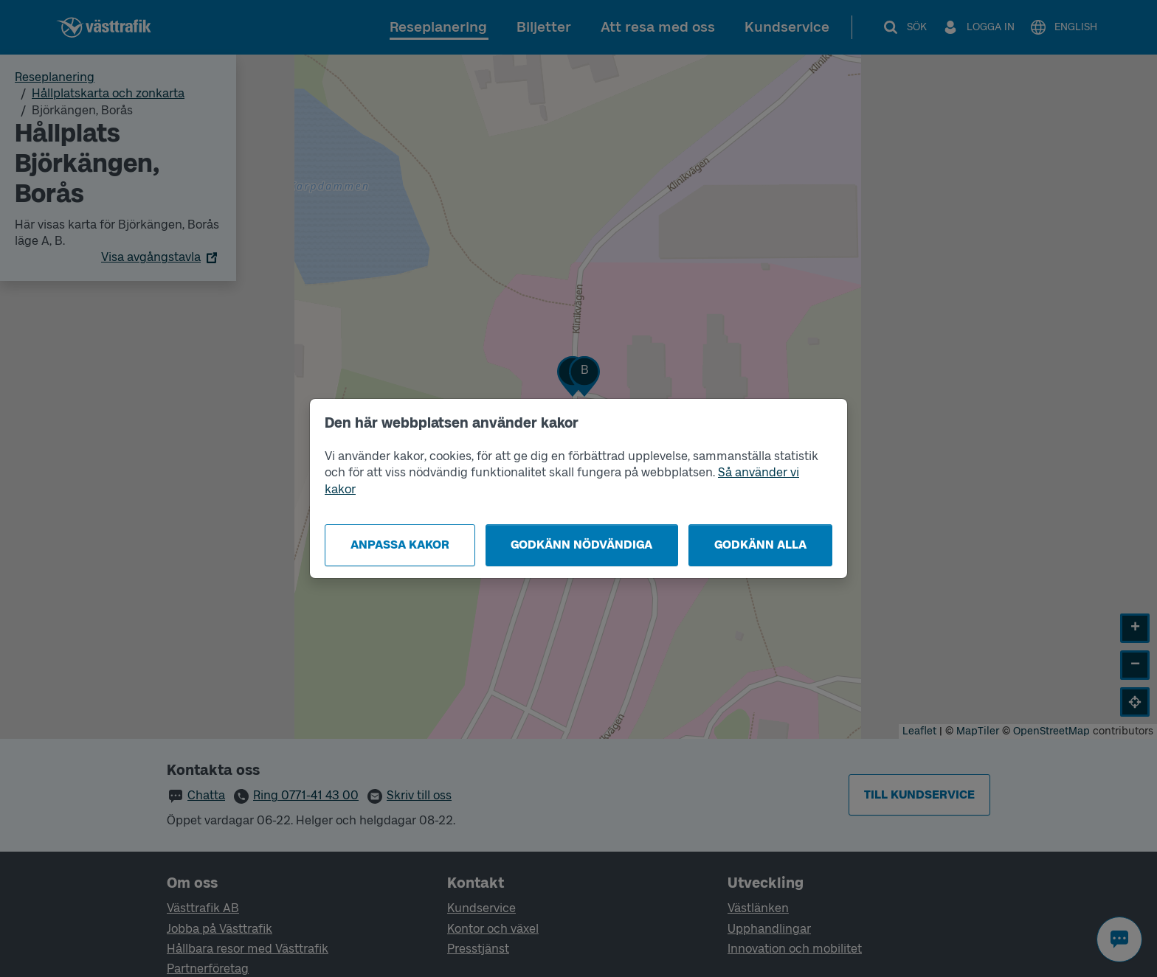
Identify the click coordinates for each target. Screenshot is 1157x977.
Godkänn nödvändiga (581, 545)
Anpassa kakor (399, 545)
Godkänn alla (760, 545)
